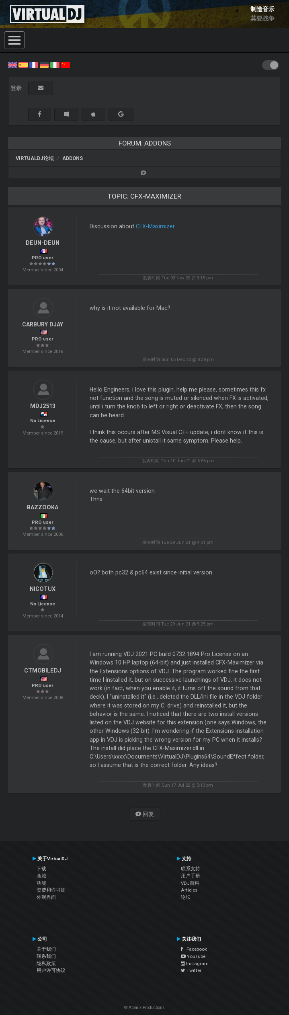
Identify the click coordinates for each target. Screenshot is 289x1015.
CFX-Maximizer (155, 226)
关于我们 (46, 949)
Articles (189, 890)
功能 (41, 883)
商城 (41, 876)
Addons (72, 158)
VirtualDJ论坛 (35, 158)
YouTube (193, 956)
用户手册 (190, 876)
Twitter (191, 970)
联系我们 (46, 956)
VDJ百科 (190, 883)
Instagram (195, 963)
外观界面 (46, 897)
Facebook (194, 949)
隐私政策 (46, 963)
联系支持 (190, 868)
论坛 (186, 897)
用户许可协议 (51, 970)
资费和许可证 (51, 890)
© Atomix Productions (144, 1007)
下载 (41, 868)
